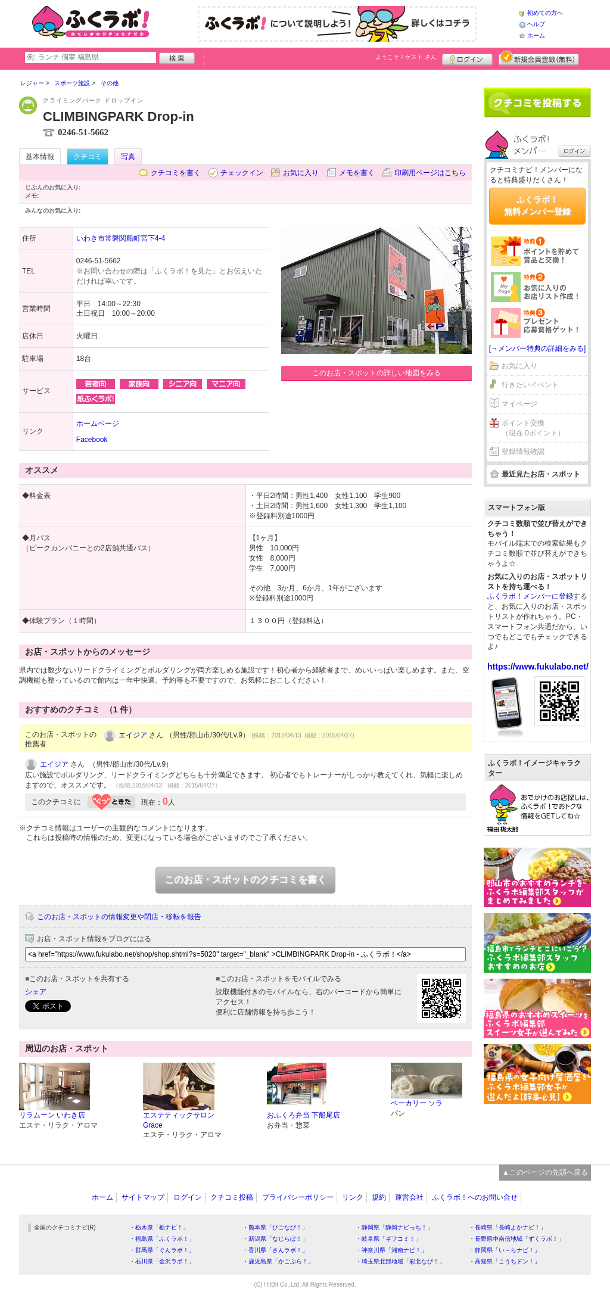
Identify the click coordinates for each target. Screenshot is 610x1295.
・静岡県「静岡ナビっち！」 (394, 1227)
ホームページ (97, 423)
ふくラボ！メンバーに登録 (530, 596)
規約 (379, 1197)
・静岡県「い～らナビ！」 (504, 1250)
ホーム (536, 35)
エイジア (133, 735)
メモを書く (357, 173)
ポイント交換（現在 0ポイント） (533, 428)
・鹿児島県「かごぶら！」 (278, 1261)
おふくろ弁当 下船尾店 (303, 1115)
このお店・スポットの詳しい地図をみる (376, 373)
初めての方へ (545, 13)
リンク (352, 1197)
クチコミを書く (176, 173)
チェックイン (241, 173)
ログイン (467, 58)
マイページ (519, 404)
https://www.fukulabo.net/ (538, 666)
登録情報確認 (523, 451)
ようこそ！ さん (406, 57)
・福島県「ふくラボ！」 (162, 1238)
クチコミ (87, 156)
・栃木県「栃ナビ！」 (159, 1227)
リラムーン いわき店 (52, 1115)
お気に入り (301, 173)
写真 (128, 156)
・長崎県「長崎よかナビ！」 (507, 1227)
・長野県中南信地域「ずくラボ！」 (516, 1238)
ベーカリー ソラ (417, 1103)
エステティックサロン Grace (178, 1120)
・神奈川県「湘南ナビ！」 (391, 1250)
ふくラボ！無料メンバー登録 (537, 205)
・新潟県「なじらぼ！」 (275, 1238)
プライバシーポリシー (298, 1197)
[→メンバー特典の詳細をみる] (537, 348)
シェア (35, 992)
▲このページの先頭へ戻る (545, 1172)
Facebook (92, 439)
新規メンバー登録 (539, 58)
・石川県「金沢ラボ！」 (162, 1261)
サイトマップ (143, 1197)
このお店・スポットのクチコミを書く (245, 879)
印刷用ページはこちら (430, 173)
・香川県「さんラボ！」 (275, 1250)
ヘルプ (536, 24)
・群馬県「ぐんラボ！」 (162, 1250)
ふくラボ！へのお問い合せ (475, 1197)
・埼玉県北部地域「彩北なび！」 (400, 1261)
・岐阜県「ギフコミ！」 (388, 1238)
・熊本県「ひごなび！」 (275, 1227)
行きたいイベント (530, 385)
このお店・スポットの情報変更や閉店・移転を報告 (119, 917)
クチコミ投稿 (231, 1197)
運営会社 (409, 1197)
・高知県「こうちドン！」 (504, 1261)
